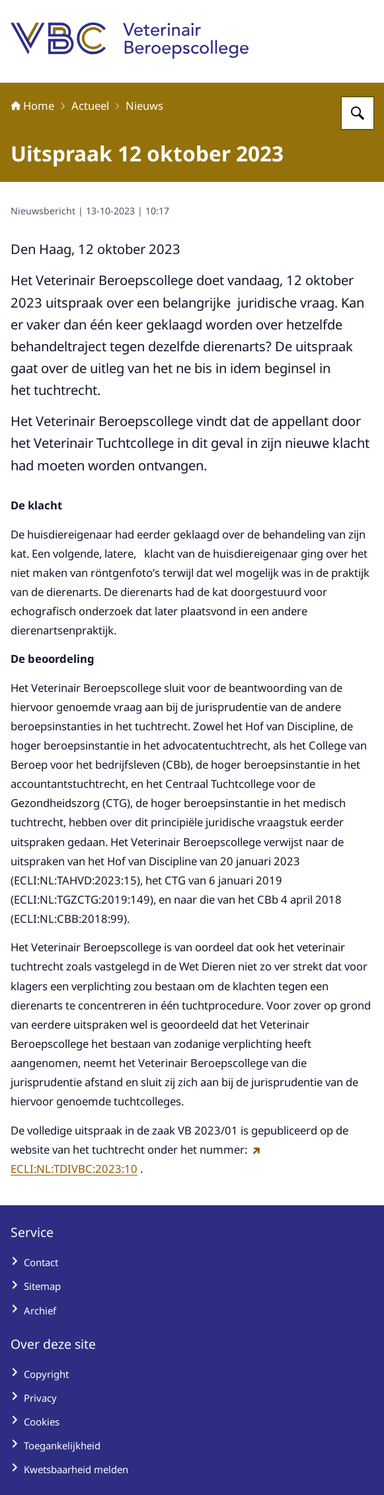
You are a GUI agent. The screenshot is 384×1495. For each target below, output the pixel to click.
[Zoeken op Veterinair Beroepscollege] (357, 113)
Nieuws (144, 105)
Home (32, 105)
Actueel (90, 105)
